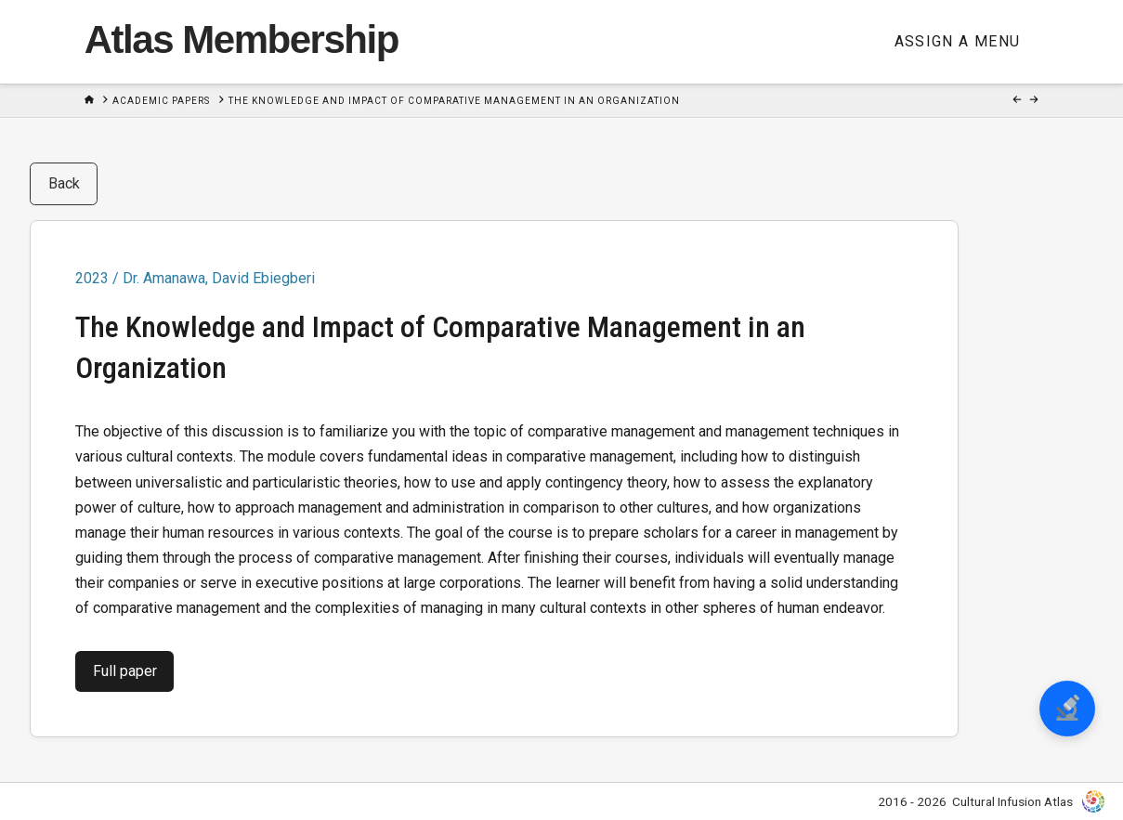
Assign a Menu (957, 41)
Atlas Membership (241, 39)
